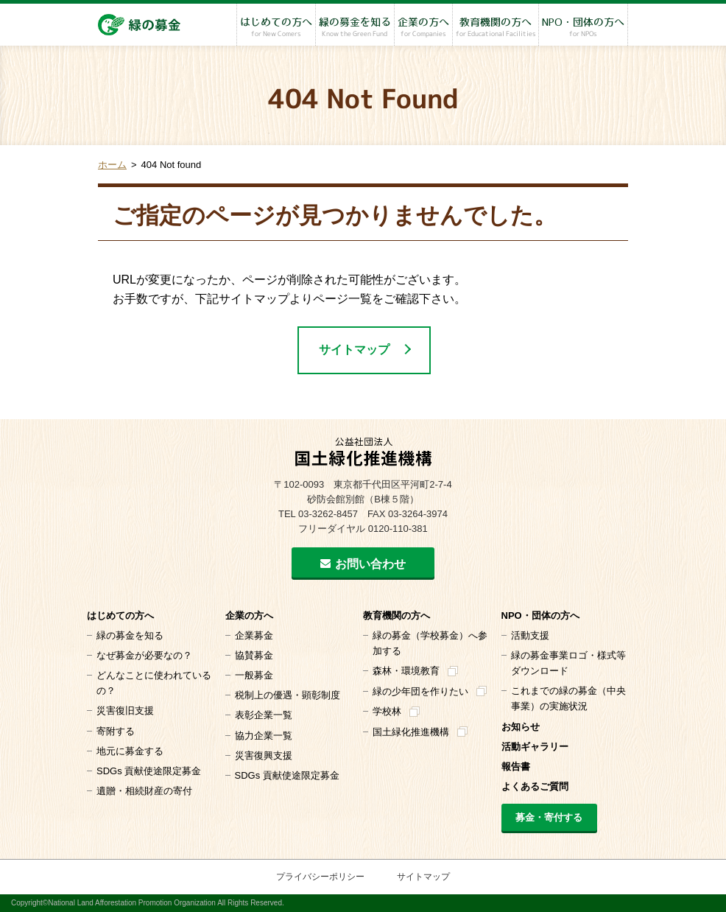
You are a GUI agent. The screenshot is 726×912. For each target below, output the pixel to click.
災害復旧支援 (125, 710)
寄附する (115, 731)
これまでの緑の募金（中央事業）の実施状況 (568, 698)
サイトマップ (354, 349)
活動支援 (530, 635)
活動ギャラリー (534, 746)
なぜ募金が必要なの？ (144, 655)
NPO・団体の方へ (583, 27)
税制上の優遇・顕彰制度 (287, 695)
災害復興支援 (263, 755)
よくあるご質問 (534, 786)
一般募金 (254, 675)
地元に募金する (129, 751)
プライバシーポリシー (320, 876)
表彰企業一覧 (263, 714)
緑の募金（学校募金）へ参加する (430, 643)
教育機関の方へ (495, 27)
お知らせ (520, 726)
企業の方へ (423, 27)
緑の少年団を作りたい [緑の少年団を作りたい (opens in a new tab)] (420, 691)
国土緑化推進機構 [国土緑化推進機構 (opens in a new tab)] (411, 731)
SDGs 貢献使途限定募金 (148, 770)
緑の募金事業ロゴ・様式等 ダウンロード (568, 663)
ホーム (112, 164)
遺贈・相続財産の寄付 (144, 790)
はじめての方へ (276, 27)
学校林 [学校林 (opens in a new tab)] (387, 711)
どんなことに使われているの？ (153, 683)
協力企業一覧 (263, 735)
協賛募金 (254, 655)
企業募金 (254, 635)
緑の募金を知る (355, 27)
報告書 (515, 766)
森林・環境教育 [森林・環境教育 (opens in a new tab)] (406, 670)
